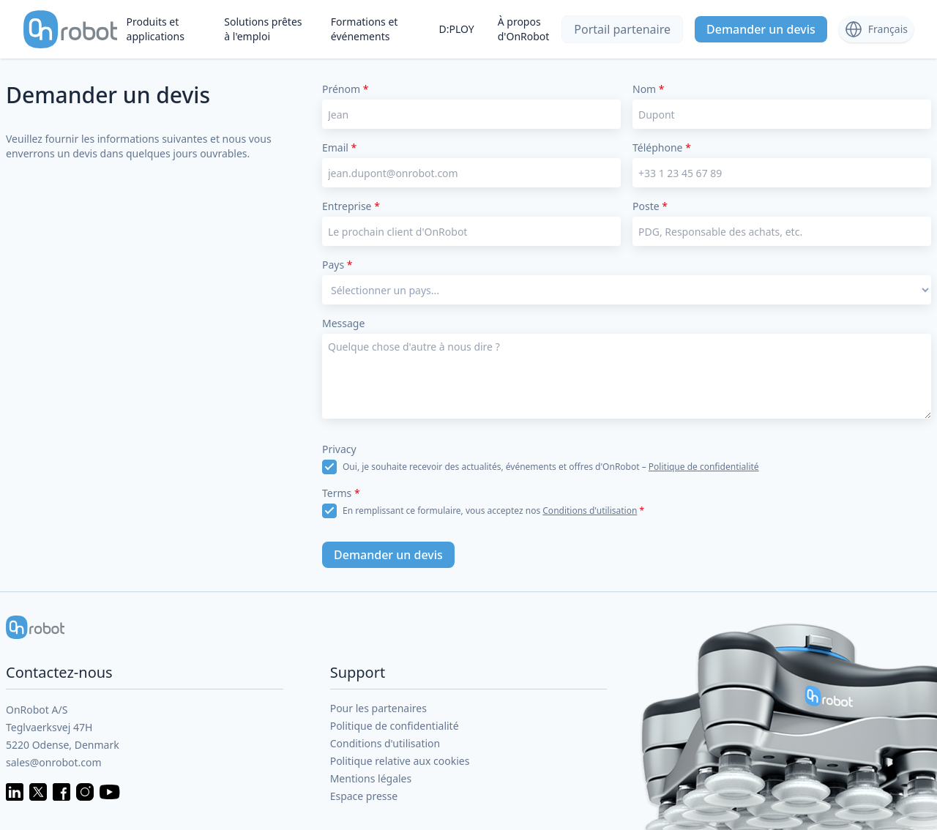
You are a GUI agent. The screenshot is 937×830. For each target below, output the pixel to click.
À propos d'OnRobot (524, 29)
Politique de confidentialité (704, 466)
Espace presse (364, 796)
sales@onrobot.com (54, 762)
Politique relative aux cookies (400, 761)
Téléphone (661, 147)
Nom (648, 89)
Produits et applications (155, 29)
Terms (341, 493)
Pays (337, 265)
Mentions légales (371, 778)
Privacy (339, 449)
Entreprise (351, 206)
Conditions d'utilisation (589, 510)
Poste (650, 206)
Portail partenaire (622, 29)
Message (343, 323)
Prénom (345, 89)
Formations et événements (364, 29)
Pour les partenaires (378, 708)
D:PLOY (456, 29)
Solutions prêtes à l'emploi (263, 29)
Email (339, 147)
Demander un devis (760, 29)
